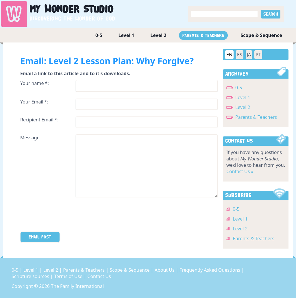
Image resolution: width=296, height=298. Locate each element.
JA (249, 54)
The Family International (77, 286)
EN (229, 54)
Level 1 (126, 35)
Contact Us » (240, 171)
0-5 (98, 35)
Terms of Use (69, 276)
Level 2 (158, 35)
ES (239, 54)
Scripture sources (31, 276)
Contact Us (99, 276)
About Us (165, 270)
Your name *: (34, 83)
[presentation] (64, 215)
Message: (30, 137)
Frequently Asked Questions (210, 270)
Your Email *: (34, 102)
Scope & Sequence (261, 35)
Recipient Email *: (39, 119)
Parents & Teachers (203, 35)
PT (258, 54)
